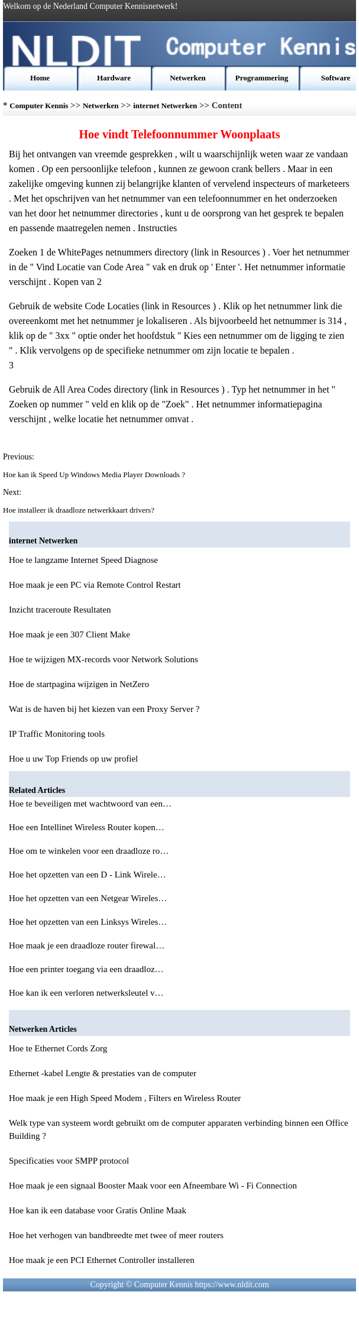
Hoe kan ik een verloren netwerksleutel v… (86, 993)
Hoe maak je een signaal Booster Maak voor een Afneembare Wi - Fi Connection (153, 1185)
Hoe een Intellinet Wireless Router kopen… (86, 827)
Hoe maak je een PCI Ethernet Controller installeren (102, 1260)
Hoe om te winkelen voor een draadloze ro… (89, 851)
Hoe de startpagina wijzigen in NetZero (79, 684)
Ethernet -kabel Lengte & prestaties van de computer (102, 1073)
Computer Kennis (38, 105)
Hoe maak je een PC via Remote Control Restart (95, 585)
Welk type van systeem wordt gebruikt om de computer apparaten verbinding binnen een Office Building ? (178, 1129)
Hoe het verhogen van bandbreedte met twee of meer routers (116, 1235)
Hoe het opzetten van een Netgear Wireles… (88, 898)
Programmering (261, 77)
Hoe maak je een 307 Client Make (69, 634)
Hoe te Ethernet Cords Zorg (58, 1048)
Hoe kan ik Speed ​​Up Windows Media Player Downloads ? (95, 474)
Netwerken (188, 77)
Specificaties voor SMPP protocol (69, 1160)
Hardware (114, 77)
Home (40, 77)
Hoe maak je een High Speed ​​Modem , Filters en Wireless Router (125, 1098)
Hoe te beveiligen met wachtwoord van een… (90, 803)
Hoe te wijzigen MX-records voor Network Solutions (103, 659)
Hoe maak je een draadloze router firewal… (86, 945)
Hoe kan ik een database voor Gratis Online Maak (97, 1210)
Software (336, 77)
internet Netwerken (165, 105)
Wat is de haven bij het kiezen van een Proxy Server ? (104, 709)
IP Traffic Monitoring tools (57, 734)
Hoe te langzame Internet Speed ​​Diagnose (83, 560)
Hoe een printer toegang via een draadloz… (86, 969)
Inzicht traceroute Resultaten (60, 609)
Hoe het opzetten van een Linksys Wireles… (88, 922)
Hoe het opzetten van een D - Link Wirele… (87, 874)
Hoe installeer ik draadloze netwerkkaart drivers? (79, 510)
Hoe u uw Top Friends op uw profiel (73, 758)
